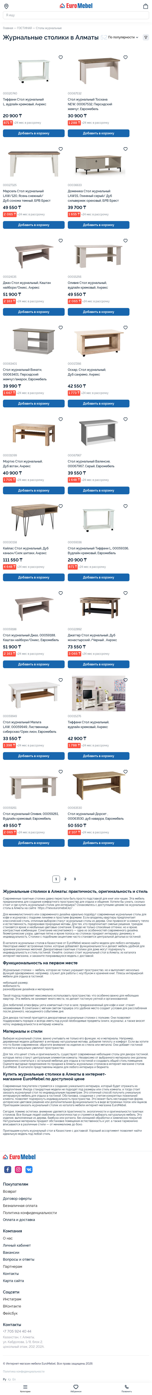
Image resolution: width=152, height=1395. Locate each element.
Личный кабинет (17, 1245)
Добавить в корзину (33, 133)
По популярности (124, 37)
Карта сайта (13, 1281)
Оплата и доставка (19, 1220)
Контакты (11, 1274)
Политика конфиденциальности (30, 1213)
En (14, 1379)
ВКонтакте (12, 1307)
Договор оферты (17, 1199)
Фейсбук (10, 1314)
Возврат (10, 1192)
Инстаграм (12, 1300)
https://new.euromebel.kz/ (55, 908)
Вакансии (11, 1253)
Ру (4, 1379)
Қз (9, 1379)
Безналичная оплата (20, 1206)
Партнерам (12, 1267)
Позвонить (127, 1389)
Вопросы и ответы (18, 1260)
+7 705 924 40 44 (17, 1331)
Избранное (76, 1389)
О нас (8, 1239)
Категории (25, 1389)
